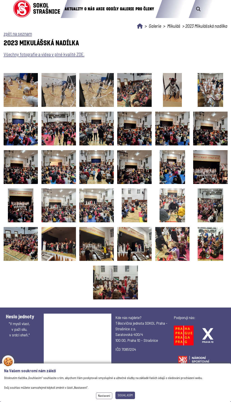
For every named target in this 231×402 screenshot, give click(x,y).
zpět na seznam (18, 33)
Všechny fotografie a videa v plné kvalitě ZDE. (44, 54)
